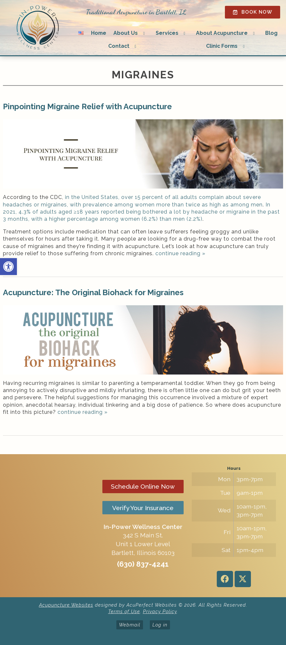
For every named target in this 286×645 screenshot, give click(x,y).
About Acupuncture (222, 33)
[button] (8, 266)
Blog (271, 33)
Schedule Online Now (143, 486)
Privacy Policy (160, 611)
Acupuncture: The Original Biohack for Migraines (93, 292)
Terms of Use (124, 611)
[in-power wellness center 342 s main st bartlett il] (52, 525)
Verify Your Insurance (143, 507)
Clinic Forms (222, 46)
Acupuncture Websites (66, 605)
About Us (125, 33)
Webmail (129, 624)
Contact (118, 46)
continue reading (180, 253)
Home (98, 33)
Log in (159, 624)
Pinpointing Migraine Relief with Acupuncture (87, 106)
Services (167, 33)
